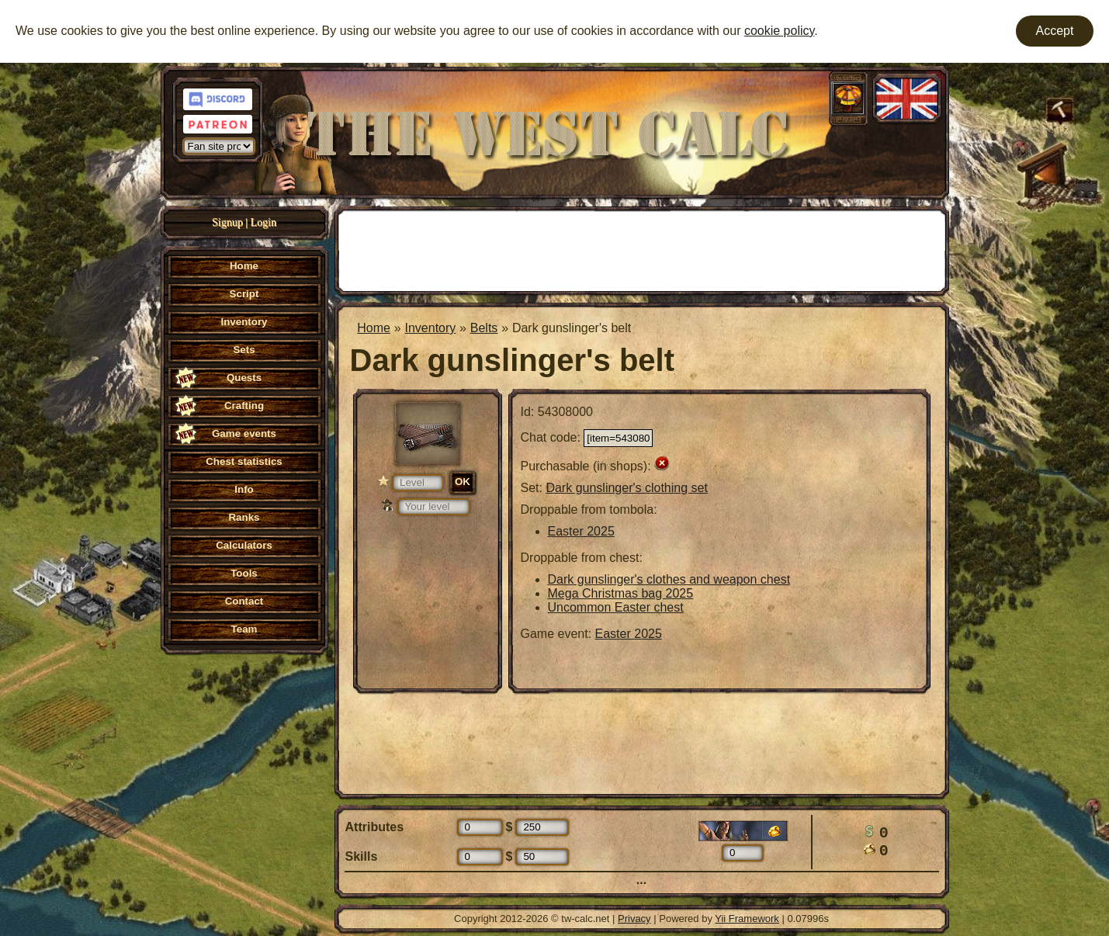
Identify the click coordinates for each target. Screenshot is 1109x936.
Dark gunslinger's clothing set (627, 487)
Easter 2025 (581, 531)
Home (373, 328)
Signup (227, 222)
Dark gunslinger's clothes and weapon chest (669, 579)
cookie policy (779, 30)
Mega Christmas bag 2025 (621, 593)
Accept (1055, 30)
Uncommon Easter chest (616, 607)
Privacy (634, 918)
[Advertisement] (641, 249)
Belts (484, 328)
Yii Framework (747, 918)
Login (263, 222)
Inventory (430, 328)
